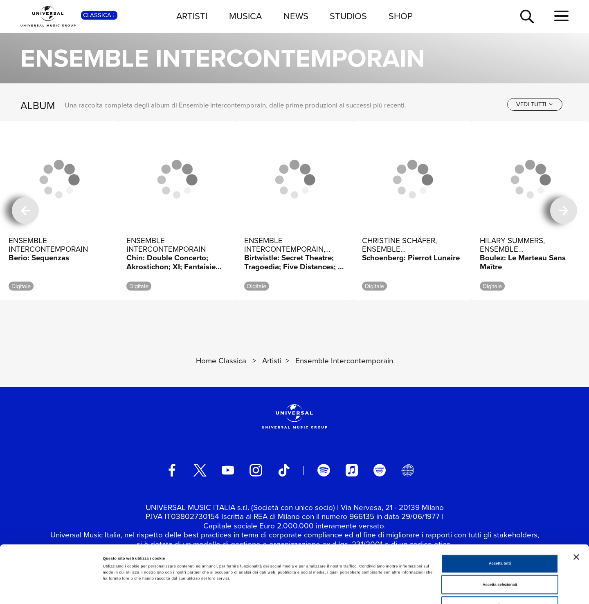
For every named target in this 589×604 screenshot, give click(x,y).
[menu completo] (561, 16)
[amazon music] (379, 470)
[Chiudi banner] (576, 511)
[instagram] (255, 470)
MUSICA (245, 16)
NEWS (295, 16)
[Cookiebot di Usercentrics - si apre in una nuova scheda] (53, 590)
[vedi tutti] (534, 104)
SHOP (401, 16)
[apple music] (352, 470)
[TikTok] (284, 470)
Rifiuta (500, 559)
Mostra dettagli (340, 590)
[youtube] (228, 470)
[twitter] (200, 470)
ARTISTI (191, 16)
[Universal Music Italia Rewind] (407, 470)
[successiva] (563, 210)
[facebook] (172, 470)
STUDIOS (348, 16)
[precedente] (25, 210)
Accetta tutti (500, 517)
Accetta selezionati (500, 539)
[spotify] (323, 470)
